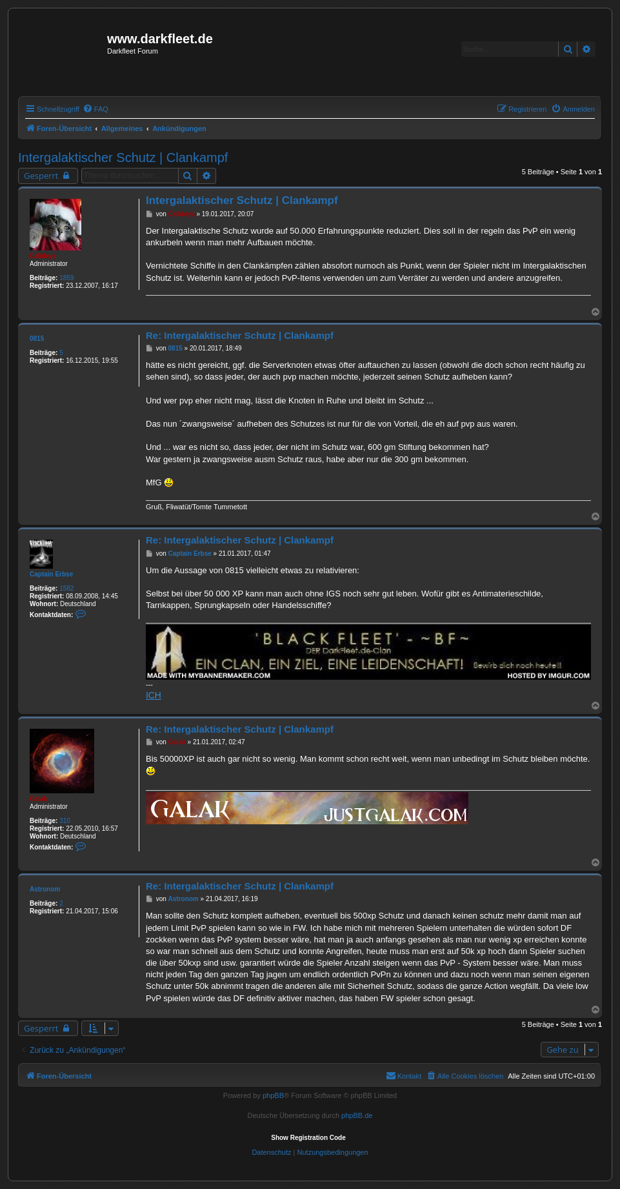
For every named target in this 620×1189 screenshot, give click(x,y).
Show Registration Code (308, 1137)
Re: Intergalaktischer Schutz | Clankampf (240, 335)
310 (64, 820)
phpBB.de (356, 1115)
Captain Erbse (51, 574)
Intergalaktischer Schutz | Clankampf (123, 157)
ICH (153, 695)
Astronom (45, 889)
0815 (37, 338)
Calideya (43, 255)
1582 (66, 588)
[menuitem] (95, 109)
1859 (66, 277)
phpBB (273, 1095)
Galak (38, 798)
